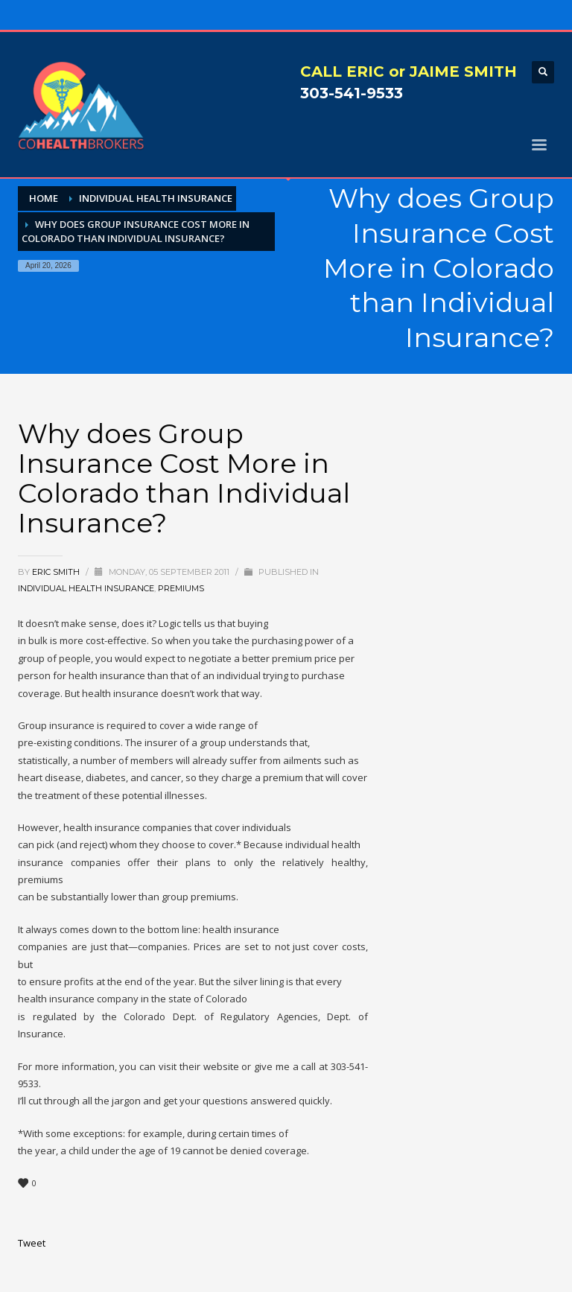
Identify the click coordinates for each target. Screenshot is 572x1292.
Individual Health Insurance (86, 588)
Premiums (181, 588)
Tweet (31, 1243)
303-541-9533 (351, 93)
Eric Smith (57, 572)
